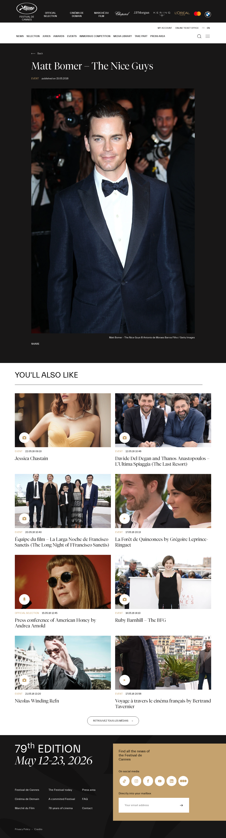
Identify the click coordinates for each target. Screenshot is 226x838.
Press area (157, 36)
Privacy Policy (22, 829)
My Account (165, 28)
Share (35, 344)
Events (72, 36)
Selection (33, 36)
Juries (46, 36)
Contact (87, 808)
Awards (58, 36)
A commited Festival (62, 799)
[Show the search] (199, 36)
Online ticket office (187, 28)
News (20, 36)
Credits (38, 829)
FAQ (85, 799)
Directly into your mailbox (135, 793)
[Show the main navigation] (208, 36)
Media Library (122, 36)
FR (203, 28)
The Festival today (60, 789)
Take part (141, 36)
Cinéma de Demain (27, 799)
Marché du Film (25, 808)
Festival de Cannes (27, 789)
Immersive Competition (95, 36)
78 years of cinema (61, 808)
